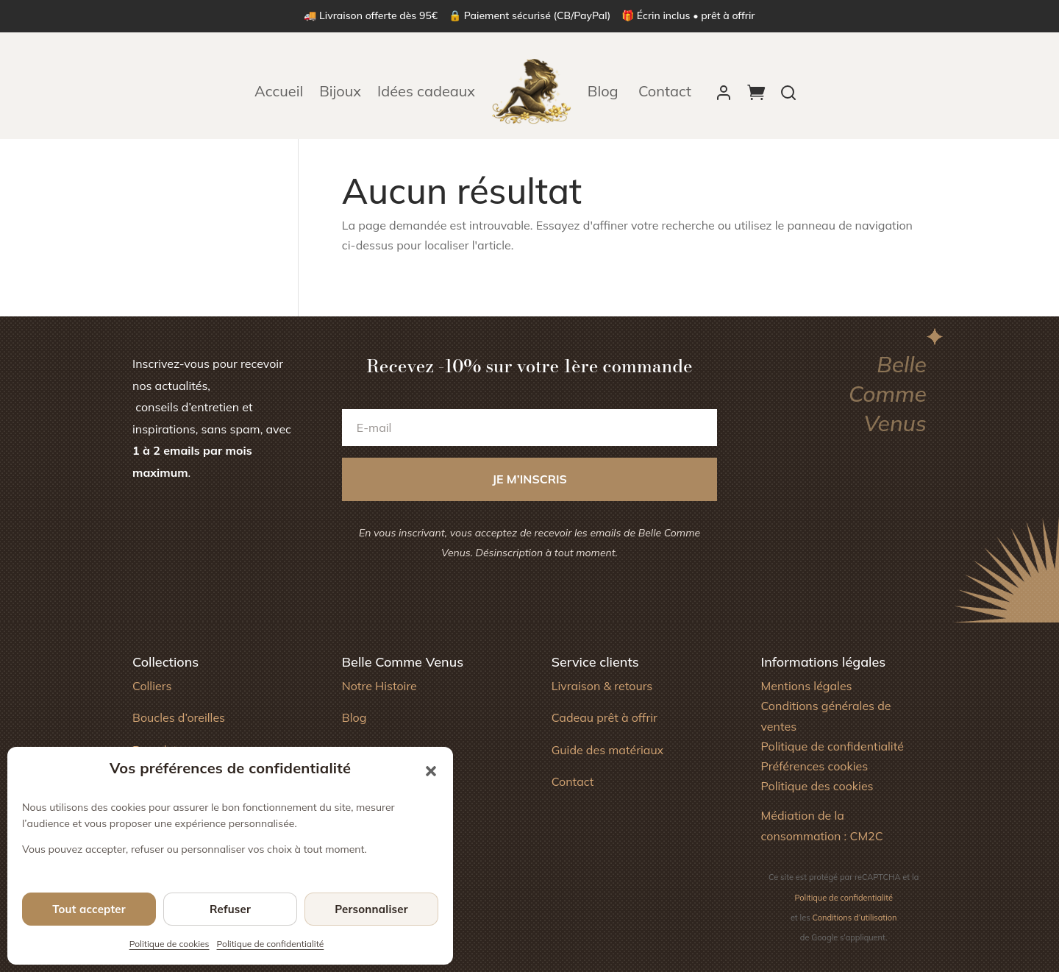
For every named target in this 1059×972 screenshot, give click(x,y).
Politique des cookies (816, 785)
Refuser (230, 909)
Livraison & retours (602, 685)
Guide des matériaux (608, 749)
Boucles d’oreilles (178, 717)
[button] (431, 771)
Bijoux (340, 91)
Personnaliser (371, 909)
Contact (664, 91)
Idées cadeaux (426, 91)
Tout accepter (89, 909)
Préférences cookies (814, 766)
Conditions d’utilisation (855, 917)
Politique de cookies (169, 943)
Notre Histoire (379, 685)
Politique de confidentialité (270, 943)
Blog (605, 91)
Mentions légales (806, 685)
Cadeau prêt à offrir (604, 717)
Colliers (151, 685)
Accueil (278, 91)
